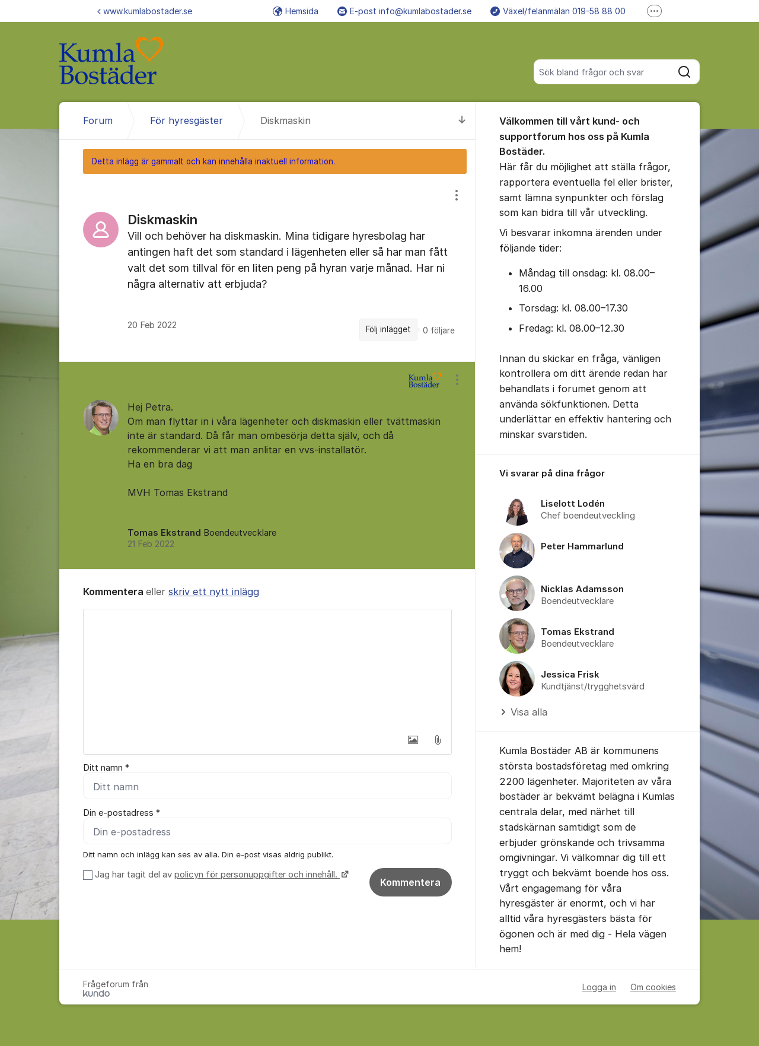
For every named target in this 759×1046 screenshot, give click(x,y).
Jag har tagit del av (220, 874)
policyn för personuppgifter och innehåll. (257, 874)
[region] (267, 267)
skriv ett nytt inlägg (213, 591)
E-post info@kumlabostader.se (404, 11)
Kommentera (410, 882)
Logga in (599, 987)
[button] (412, 740)
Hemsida (295, 11)
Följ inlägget (388, 329)
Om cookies (653, 987)
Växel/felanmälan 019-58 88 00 (558, 11)
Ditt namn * (106, 767)
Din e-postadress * (121, 812)
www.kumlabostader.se (144, 11)
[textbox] (267, 668)
